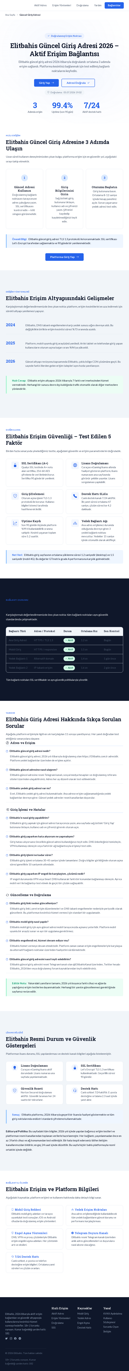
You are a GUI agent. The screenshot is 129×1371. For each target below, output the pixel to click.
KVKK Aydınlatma (112, 1313)
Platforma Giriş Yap (64, 257)
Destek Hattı (84, 1327)
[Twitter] (6, 1338)
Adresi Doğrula (78, 83)
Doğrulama (83, 5)
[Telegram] (20, 1338)
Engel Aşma (83, 1322)
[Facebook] (15, 1338)
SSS (54, 1327)
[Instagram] (11, 1338)
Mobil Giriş (83, 1313)
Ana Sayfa (10, 14)
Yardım (97, 5)
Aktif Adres (40, 5)
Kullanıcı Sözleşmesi (109, 1320)
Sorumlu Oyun (111, 1326)
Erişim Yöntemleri (61, 5)
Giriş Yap (46, 83)
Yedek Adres (84, 1318)
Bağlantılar (114, 5)
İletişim (107, 1331)
